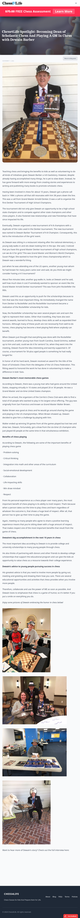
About (47, 897)
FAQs (60, 897)
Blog (54, 897)
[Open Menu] (76, 3)
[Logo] (12, 3)
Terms (67, 897)
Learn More (63, 11)
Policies (75, 897)
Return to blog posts (70, 58)
